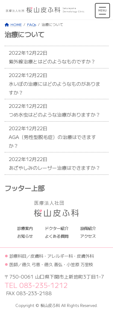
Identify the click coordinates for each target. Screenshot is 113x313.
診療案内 (25, 228)
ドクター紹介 (56, 228)
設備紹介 (88, 228)
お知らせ (25, 236)
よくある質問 (56, 236)
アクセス (88, 236)
